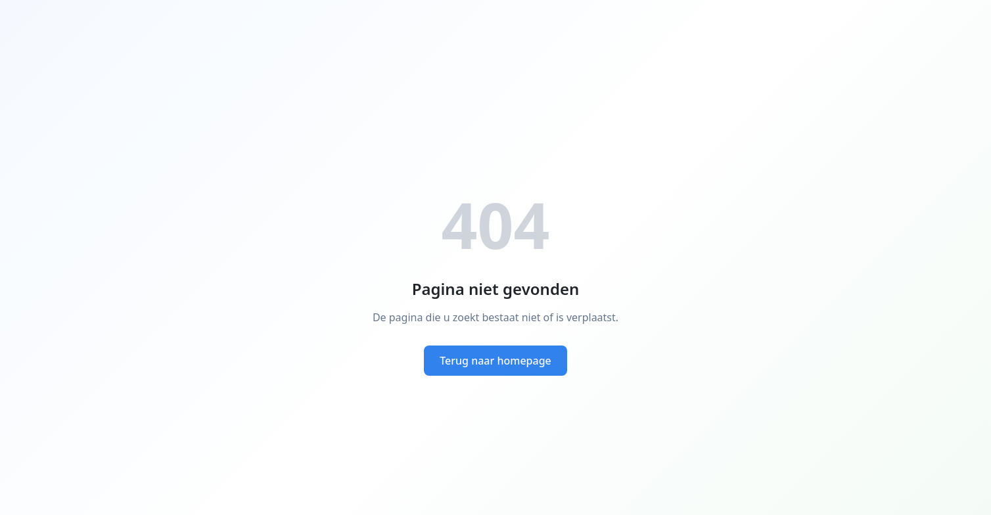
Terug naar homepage (495, 360)
